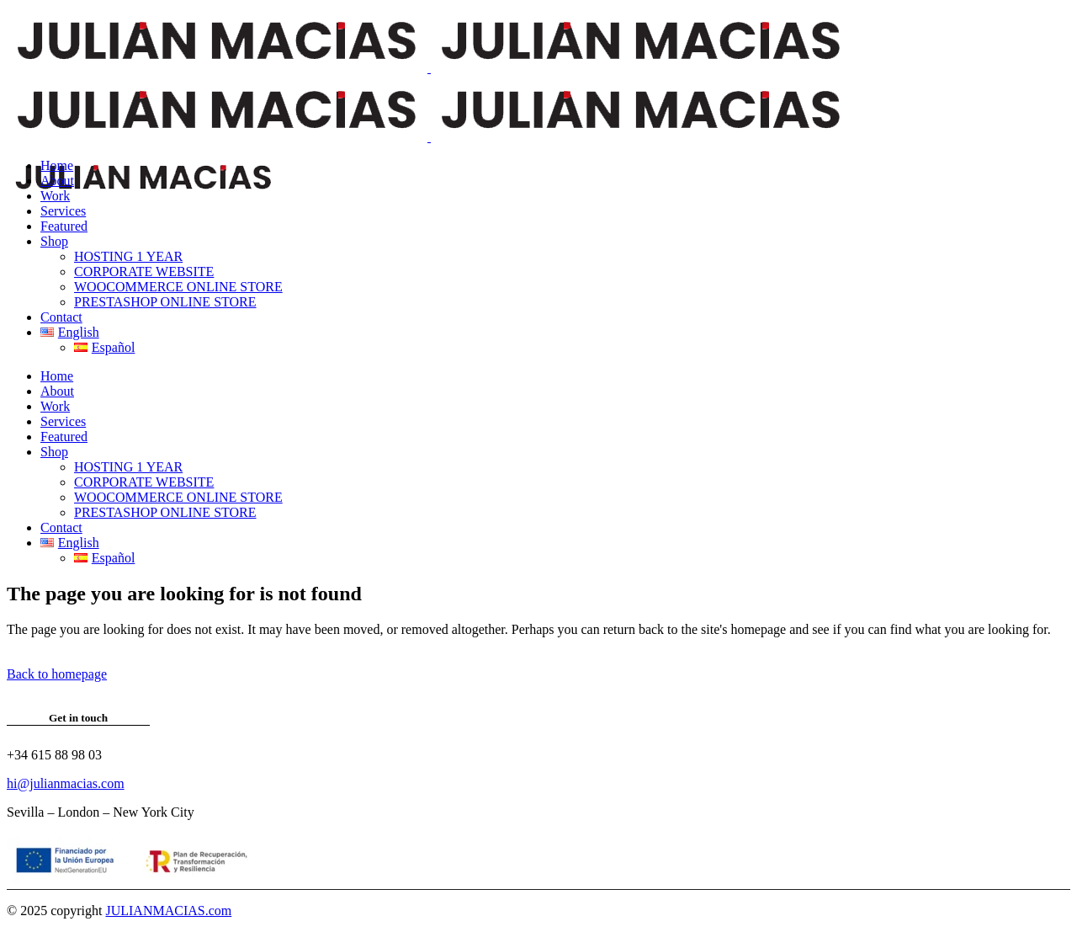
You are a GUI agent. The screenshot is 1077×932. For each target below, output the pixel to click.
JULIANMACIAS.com (168, 910)
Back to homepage (57, 674)
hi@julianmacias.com (66, 783)
